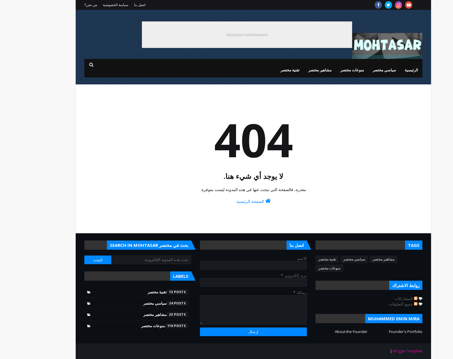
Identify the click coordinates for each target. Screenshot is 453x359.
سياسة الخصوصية (88, 4)
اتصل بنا (112, 4)
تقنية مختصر (300, 259)
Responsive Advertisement (220, 34)
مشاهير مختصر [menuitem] (293, 70)
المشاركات (379, 298)
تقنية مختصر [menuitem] (263, 70)
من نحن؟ (63, 4)
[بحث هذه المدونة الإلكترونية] (124, 260)
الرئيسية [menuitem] (384, 70)
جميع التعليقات (376, 304)
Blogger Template (381, 351)
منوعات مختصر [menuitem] (325, 70)
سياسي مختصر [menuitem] (357, 70)
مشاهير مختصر (356, 259)
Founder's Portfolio (379, 331)
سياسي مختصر (327, 259)
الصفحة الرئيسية (226, 201)
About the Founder (324, 331)
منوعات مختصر (302, 268)
